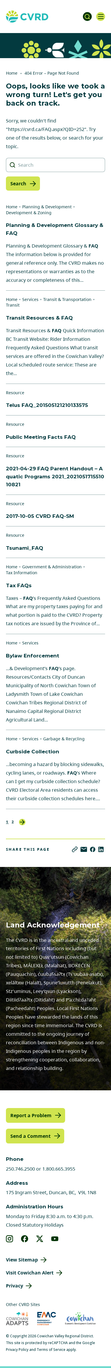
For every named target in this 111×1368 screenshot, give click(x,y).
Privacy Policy (17, 1349)
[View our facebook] (24, 1238)
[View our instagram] (9, 1238)
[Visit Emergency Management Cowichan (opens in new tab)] (46, 1318)
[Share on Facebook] (93, 849)
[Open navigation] (100, 16)
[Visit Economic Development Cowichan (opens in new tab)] (80, 1318)
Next (22, 822)
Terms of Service (51, 1349)
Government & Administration (52, 567)
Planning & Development (47, 207)
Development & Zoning (29, 212)
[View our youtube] (55, 1238)
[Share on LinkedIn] (101, 849)
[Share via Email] (84, 849)
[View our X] (40, 1238)
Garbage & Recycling (64, 739)
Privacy (14, 1285)
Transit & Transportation (67, 299)
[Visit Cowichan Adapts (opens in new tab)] (17, 1318)
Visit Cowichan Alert (30, 1272)
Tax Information (21, 572)
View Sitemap (22, 1259)
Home (11, 73)
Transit (13, 305)
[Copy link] (74, 849)
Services (30, 299)
